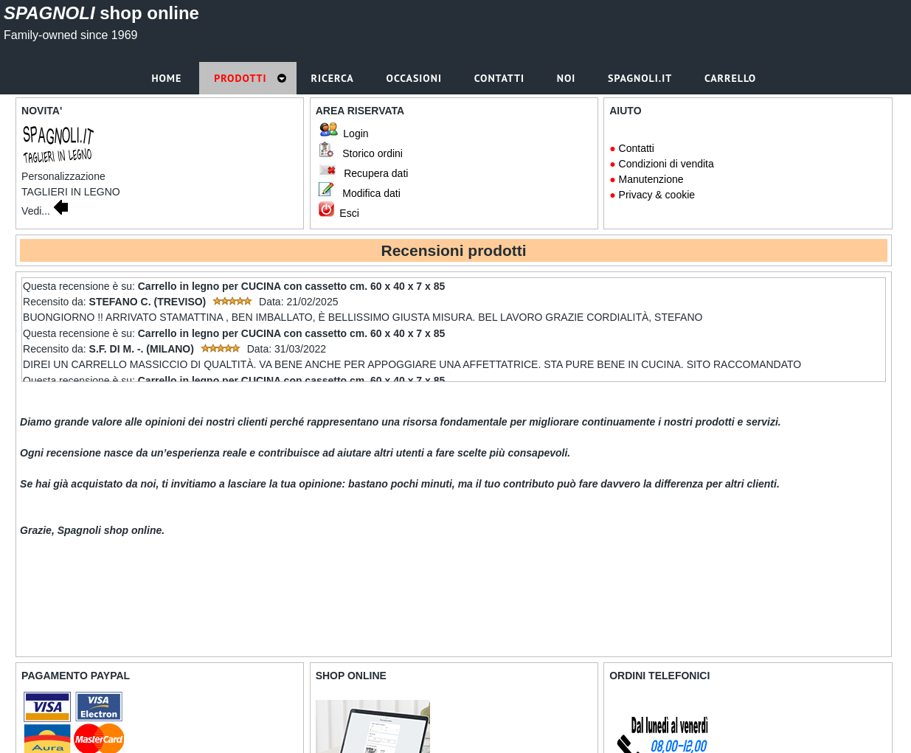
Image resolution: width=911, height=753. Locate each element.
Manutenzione (651, 179)
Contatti (636, 148)
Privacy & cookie (657, 195)
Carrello (732, 78)
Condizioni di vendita (666, 164)
